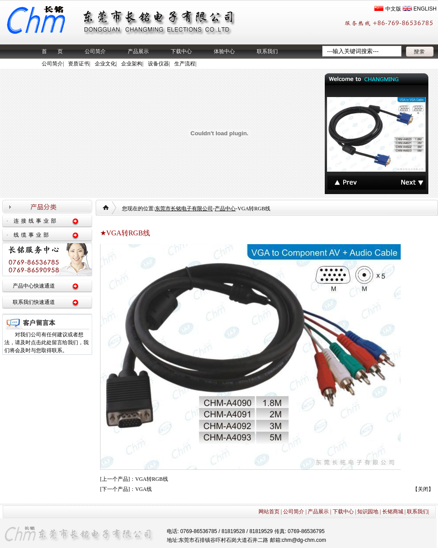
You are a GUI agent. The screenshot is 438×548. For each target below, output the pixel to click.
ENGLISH (425, 9)
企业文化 (105, 64)
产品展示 (138, 51)
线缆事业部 (32, 235)
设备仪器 (158, 64)
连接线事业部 (36, 221)
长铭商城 (392, 511)
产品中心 (225, 209)
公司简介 (95, 51)
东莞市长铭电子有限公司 (184, 209)
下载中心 (181, 51)
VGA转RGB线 (151, 479)
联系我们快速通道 (34, 302)
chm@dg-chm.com (304, 540)
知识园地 (367, 511)
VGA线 (143, 489)
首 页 (52, 51)
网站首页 (269, 511)
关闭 (423, 489)
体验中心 (224, 51)
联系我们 (267, 51)
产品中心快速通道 (34, 286)
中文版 (393, 9)
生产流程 (184, 64)
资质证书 (78, 64)
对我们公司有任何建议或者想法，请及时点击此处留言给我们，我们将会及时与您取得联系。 (46, 342)
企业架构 (131, 64)
